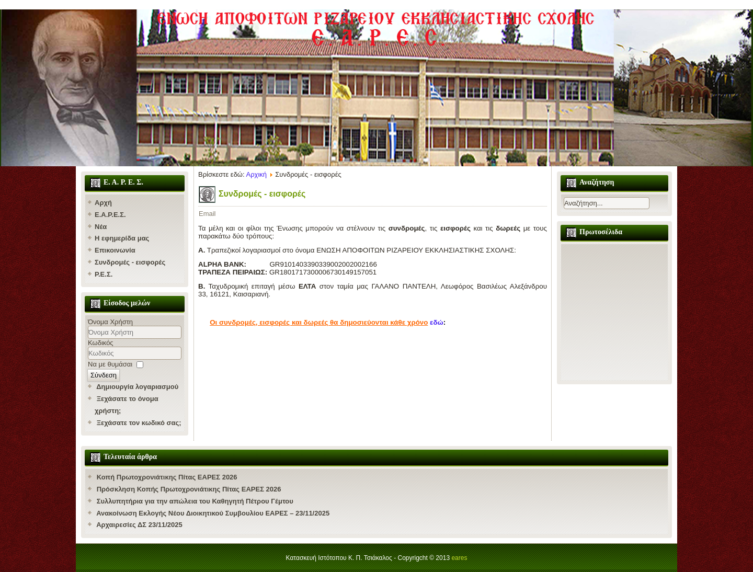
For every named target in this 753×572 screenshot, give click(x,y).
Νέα (101, 227)
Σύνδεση (103, 375)
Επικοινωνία (115, 250)
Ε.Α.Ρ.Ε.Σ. (110, 215)
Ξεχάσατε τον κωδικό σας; (139, 423)
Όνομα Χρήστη (110, 322)
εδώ (436, 322)
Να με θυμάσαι (110, 364)
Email (207, 214)
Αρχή (103, 203)
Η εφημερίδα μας (122, 238)
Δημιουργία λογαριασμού (137, 387)
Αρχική (256, 174)
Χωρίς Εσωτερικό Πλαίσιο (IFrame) (614, 312)
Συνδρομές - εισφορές (130, 262)
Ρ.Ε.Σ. (103, 274)
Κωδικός (100, 343)
